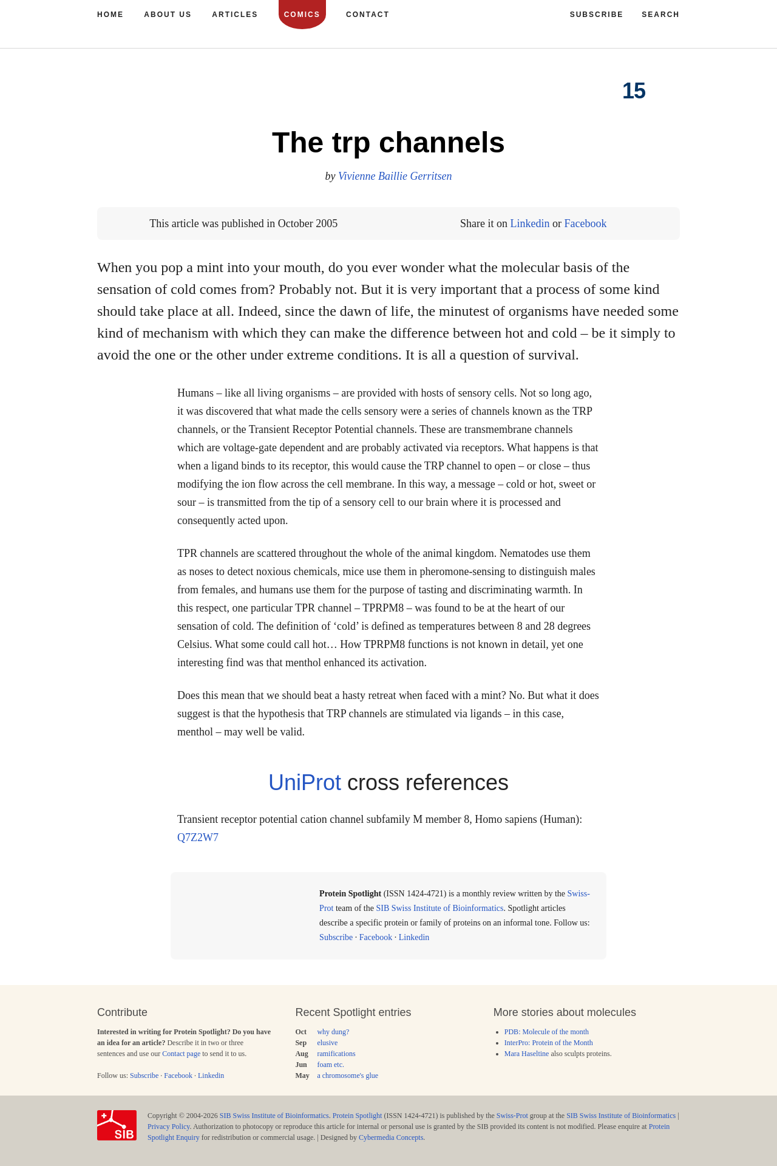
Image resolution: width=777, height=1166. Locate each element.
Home (110, 14)
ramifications (336, 1053)
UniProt (304, 782)
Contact (368, 14)
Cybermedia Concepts (391, 1137)
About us (168, 14)
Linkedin (529, 223)
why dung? (333, 1032)
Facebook (585, 223)
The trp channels (388, 142)
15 (633, 90)
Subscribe (336, 937)
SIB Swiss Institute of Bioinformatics (439, 908)
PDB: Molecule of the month (546, 1032)
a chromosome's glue (347, 1075)
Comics (302, 14)
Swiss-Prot (512, 1115)
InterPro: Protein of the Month (548, 1042)
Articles (235, 14)
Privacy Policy (169, 1126)
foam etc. (330, 1064)
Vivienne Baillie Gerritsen (395, 176)
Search (661, 14)
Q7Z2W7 (198, 837)
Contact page (181, 1053)
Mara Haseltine (526, 1053)
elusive (327, 1042)
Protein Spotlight (357, 1115)
